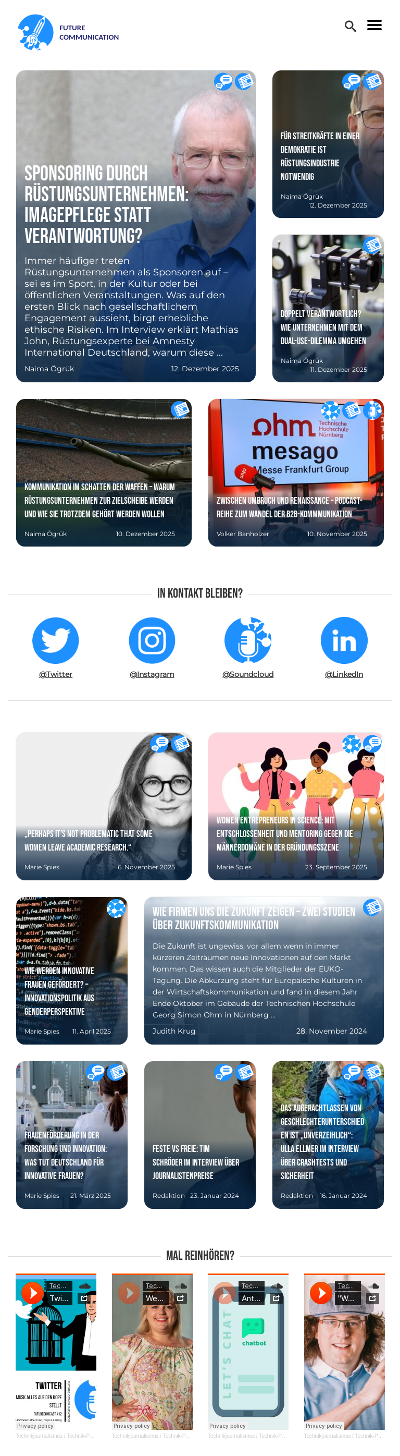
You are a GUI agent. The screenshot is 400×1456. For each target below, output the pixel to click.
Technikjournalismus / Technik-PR (54, 1436)
